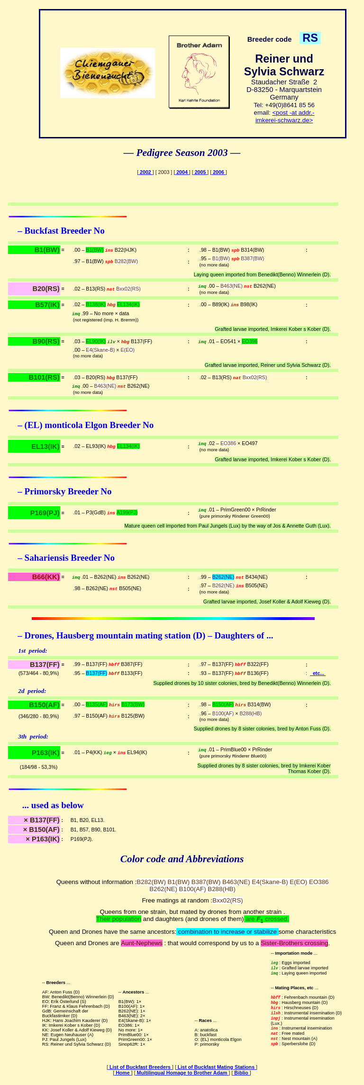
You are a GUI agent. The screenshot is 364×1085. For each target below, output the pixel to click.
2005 (200, 172)
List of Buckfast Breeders (140, 1067)
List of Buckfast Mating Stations (216, 1067)
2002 (145, 172)
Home (122, 1073)
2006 (218, 172)
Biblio (241, 1073)
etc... (318, 673)
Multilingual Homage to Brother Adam (182, 1073)
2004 (182, 172)
